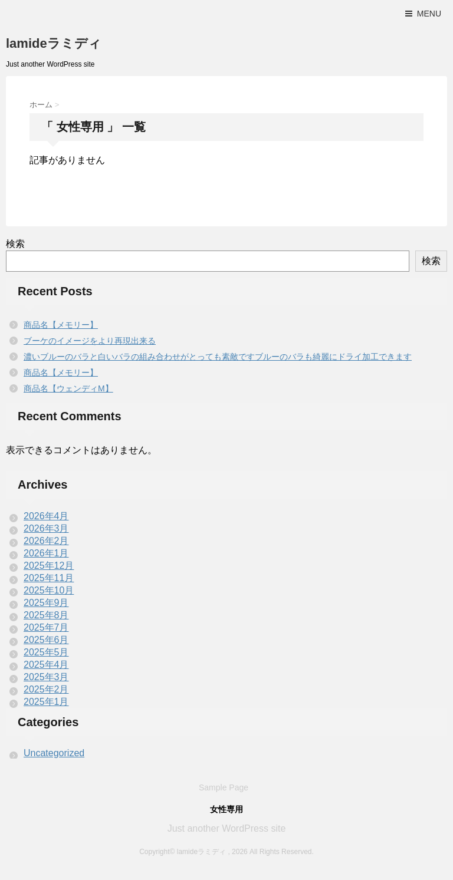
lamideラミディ (53, 43)
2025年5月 (46, 652)
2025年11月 (49, 578)
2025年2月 (46, 689)
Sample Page (223, 787)
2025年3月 (46, 677)
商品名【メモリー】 (61, 324)
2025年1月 (46, 702)
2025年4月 (46, 665)
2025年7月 (46, 627)
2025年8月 (46, 615)
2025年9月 (46, 603)
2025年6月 (46, 640)
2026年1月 (46, 553)
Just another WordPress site (227, 828)
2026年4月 (46, 516)
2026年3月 (46, 528)
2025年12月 (49, 566)
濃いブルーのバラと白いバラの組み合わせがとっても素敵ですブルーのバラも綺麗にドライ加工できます (218, 356)
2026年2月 (46, 541)
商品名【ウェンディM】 (68, 388)
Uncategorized (54, 753)
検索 (15, 244)
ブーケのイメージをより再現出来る (90, 340)
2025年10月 (49, 590)
